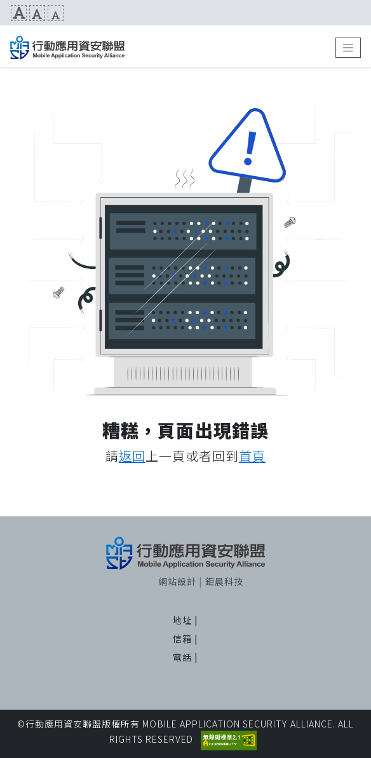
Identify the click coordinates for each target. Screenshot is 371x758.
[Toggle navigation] (348, 48)
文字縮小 (56, 13)
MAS (67, 47)
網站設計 (177, 581)
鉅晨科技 (224, 581)
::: (5, 12)
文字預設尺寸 (37, 13)
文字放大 (19, 13)
